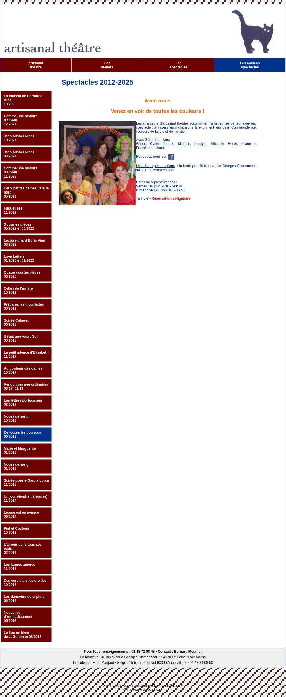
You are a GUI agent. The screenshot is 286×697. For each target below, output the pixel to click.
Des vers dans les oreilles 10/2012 (25, 583)
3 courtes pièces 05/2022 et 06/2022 (19, 226)
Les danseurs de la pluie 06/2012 (24, 599)
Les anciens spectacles (250, 65)
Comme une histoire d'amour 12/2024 (20, 120)
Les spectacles (178, 65)
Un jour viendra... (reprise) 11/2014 (25, 498)
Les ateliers (107, 65)
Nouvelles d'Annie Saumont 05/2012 (18, 617)
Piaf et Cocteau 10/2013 (16, 530)
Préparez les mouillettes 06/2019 (24, 306)
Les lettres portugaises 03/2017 (23, 402)
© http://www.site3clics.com (142, 689)
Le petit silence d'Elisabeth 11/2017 (26, 354)
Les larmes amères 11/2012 (19, 567)
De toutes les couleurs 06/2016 (22, 434)
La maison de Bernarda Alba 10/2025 (23, 100)
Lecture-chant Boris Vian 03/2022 (24, 242)
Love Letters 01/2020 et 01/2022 (19, 258)
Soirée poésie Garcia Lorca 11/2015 (26, 482)
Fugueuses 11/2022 (13, 210)
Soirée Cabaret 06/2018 (16, 322)
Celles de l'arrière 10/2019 (18, 290)
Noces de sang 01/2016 (16, 466)
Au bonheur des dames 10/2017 (23, 370)
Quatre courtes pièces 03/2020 (22, 274)
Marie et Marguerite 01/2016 (20, 450)
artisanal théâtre (36, 65)
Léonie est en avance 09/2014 (21, 514)
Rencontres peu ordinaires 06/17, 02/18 (26, 386)
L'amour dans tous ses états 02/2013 (23, 548)
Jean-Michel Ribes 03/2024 (19, 154)
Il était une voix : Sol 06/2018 (21, 338)
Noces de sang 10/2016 (16, 418)
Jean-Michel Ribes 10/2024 (19, 138)
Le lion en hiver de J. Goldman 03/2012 (22, 635)
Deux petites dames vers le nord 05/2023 (26, 192)
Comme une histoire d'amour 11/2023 (20, 172)
